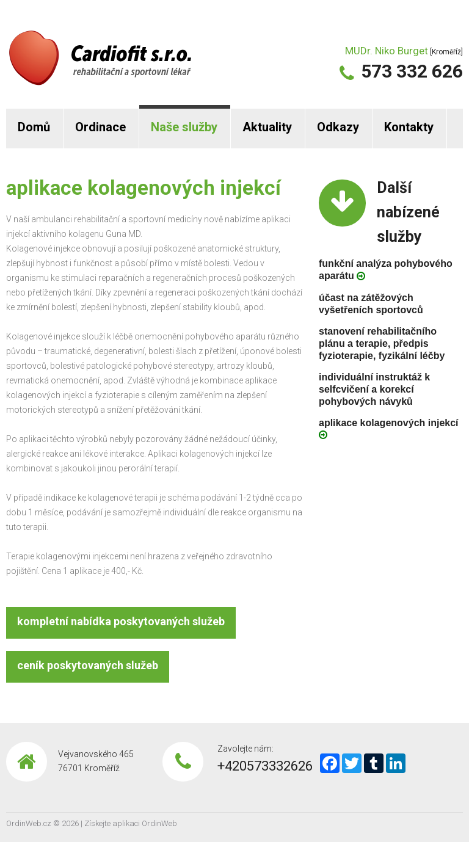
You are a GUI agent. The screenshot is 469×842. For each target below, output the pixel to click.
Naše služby (184, 127)
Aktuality (267, 127)
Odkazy (338, 127)
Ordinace (100, 127)
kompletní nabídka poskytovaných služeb (121, 621)
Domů (34, 127)
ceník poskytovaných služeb (87, 665)
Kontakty (409, 127)
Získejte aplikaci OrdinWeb (130, 823)
